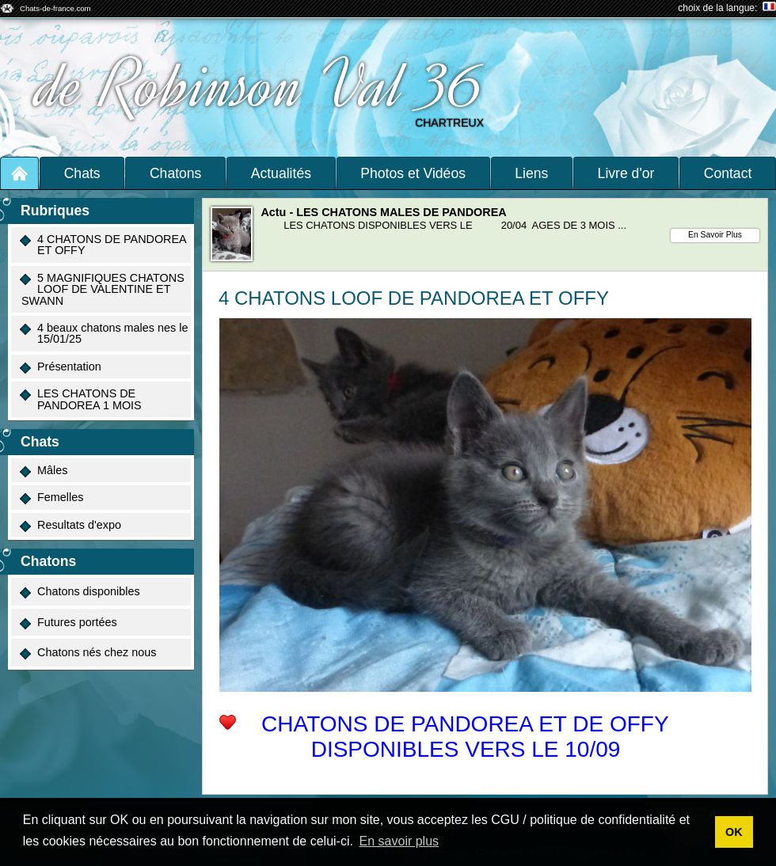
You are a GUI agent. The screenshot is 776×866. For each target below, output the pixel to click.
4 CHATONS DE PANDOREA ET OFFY (103, 244)
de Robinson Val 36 (262, 85)
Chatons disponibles (80, 591)
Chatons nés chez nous (88, 652)
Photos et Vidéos (413, 173)
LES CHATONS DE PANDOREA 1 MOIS (81, 399)
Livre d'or (626, 173)
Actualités (281, 173)
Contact (728, 173)
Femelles (51, 497)
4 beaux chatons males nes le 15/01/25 (104, 333)
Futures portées (68, 622)
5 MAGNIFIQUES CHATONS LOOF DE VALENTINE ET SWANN (102, 289)
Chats (82, 173)
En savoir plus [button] (399, 841)
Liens (531, 173)
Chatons (176, 173)
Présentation (60, 367)
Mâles (43, 470)
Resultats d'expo (70, 525)
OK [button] (734, 832)
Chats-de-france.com (55, 8)
